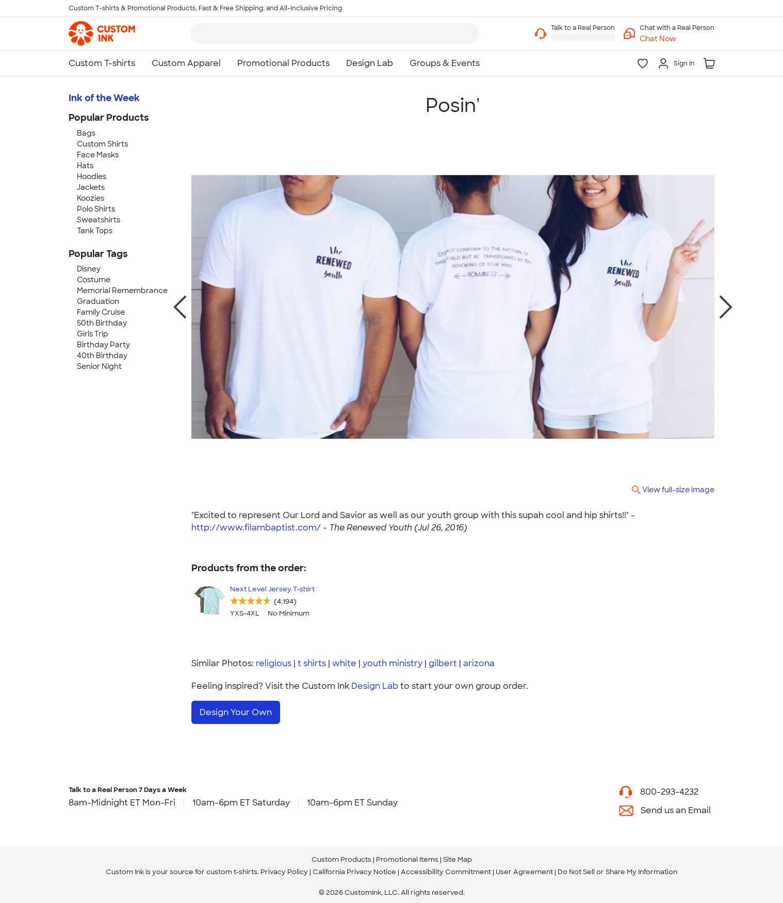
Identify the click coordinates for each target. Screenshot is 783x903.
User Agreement (524, 867)
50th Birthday (102, 323)
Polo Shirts (96, 209)
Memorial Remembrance (122, 290)
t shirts (312, 663)
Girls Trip (92, 333)
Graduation (98, 301)
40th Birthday (102, 355)
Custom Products (341, 855)
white (344, 663)
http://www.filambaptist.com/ (256, 527)
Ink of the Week (104, 98)
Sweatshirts (98, 219)
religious (273, 663)
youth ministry (392, 663)
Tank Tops (94, 230)
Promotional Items (407, 855)
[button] (677, 39)
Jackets (91, 187)
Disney (89, 268)
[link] (102, 33)
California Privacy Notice (354, 867)
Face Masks (98, 154)
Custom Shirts (102, 144)
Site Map (457, 855)
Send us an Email (676, 806)
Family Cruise (101, 312)
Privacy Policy (284, 867)
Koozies (90, 198)
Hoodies (91, 176)
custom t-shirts (231, 867)
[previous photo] (179, 307)
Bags (86, 133)
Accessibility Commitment (446, 867)
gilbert (443, 663)
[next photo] (726, 307)
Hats (85, 165)
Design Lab (374, 686)
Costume (93, 279)
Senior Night (99, 366)
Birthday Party (103, 344)
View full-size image (678, 489)
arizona (479, 663)
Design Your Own (236, 712)
